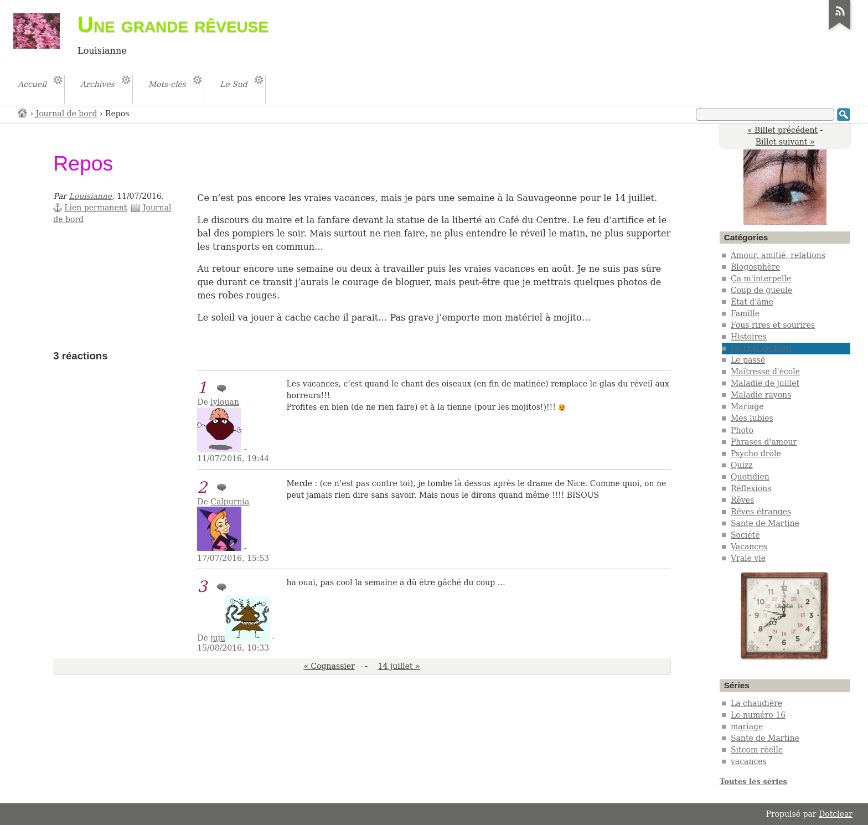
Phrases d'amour (764, 441)
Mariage (747, 406)
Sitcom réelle (757, 749)
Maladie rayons (761, 394)
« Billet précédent (782, 130)
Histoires (749, 336)
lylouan (224, 402)
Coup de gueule (761, 290)
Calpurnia (229, 501)
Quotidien (750, 476)
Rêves (742, 500)
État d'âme (752, 301)
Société (745, 534)
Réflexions (751, 488)
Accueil (23, 112)
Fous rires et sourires (773, 325)
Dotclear (835, 813)
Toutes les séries (753, 781)
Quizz (742, 465)
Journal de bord (66, 113)
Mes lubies (752, 418)
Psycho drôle (756, 453)
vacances (749, 761)
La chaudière (756, 703)
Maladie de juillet (765, 383)
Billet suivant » (785, 141)
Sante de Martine (765, 523)
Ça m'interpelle (761, 278)
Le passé (748, 359)
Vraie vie (748, 558)
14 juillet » (399, 666)
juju (217, 637)
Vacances (749, 546)
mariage (747, 726)
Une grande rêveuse (173, 24)
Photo (742, 430)
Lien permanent (95, 207)
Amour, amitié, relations (778, 255)
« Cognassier (328, 666)
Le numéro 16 (758, 714)
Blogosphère (755, 266)
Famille (745, 313)
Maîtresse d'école (765, 371)
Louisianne (90, 196)
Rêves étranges (761, 511)
